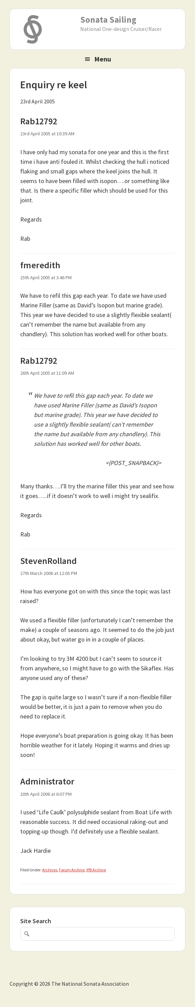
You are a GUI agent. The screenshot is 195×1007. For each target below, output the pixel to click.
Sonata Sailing (108, 19)
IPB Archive (96, 869)
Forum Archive (72, 869)
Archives (49, 869)
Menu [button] (102, 59)
